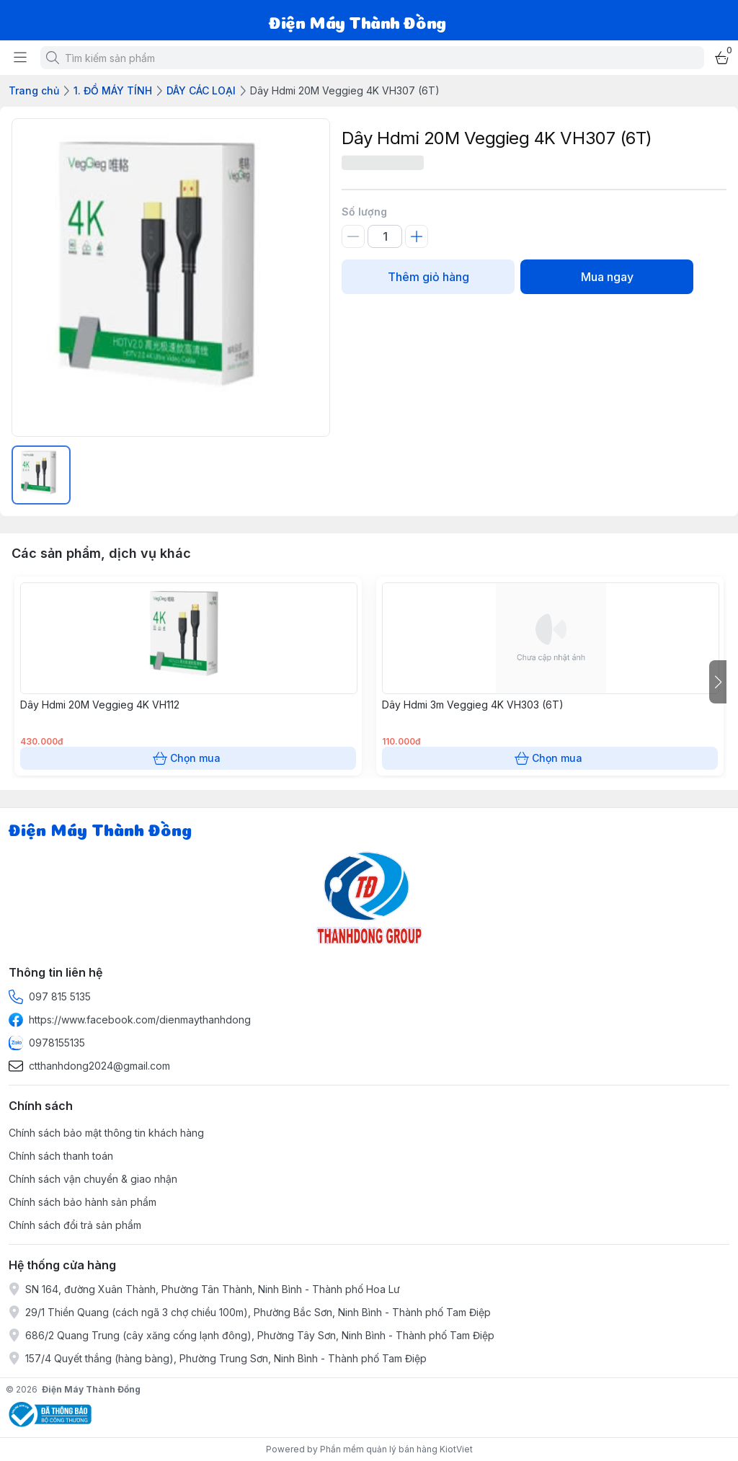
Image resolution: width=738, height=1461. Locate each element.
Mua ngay (606, 276)
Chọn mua (188, 758)
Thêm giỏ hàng (428, 276)
